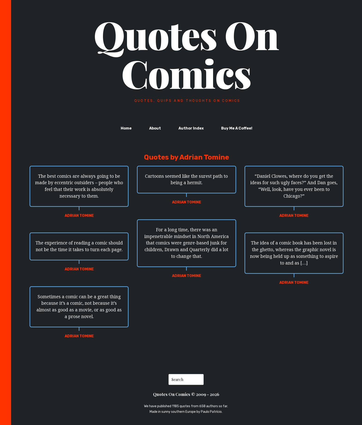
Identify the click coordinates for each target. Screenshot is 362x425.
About (155, 128)
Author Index (191, 128)
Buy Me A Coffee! (236, 128)
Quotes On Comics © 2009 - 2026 (186, 394)
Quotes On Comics (186, 54)
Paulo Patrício (211, 412)
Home (126, 128)
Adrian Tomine (79, 215)
